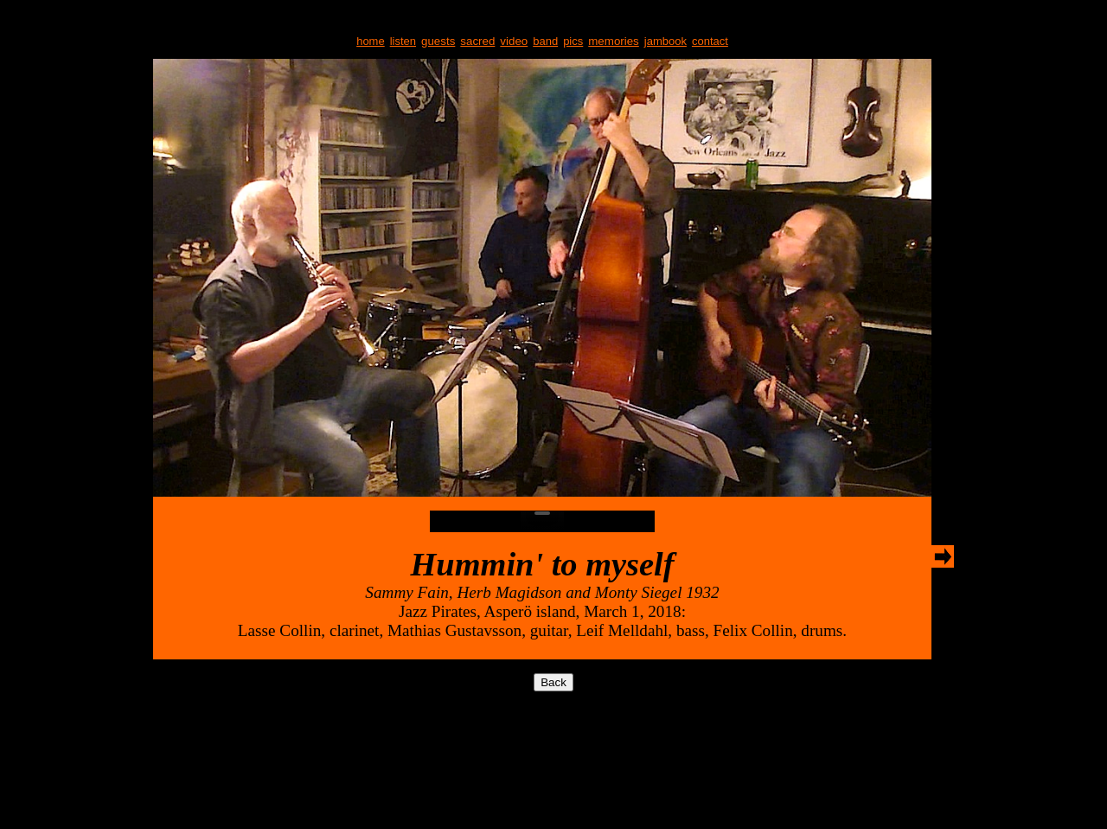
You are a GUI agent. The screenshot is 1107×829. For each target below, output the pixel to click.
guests (438, 41)
